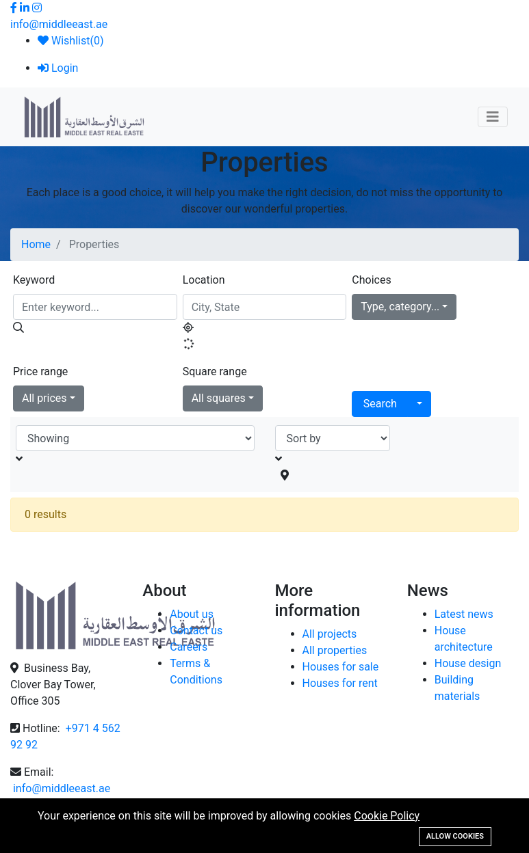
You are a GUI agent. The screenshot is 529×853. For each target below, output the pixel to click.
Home (36, 244)
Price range (40, 371)
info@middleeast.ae (58, 24)
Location (204, 279)
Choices (371, 279)
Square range (215, 371)
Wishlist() (70, 40)
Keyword (34, 279)
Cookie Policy (387, 815)
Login (58, 68)
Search (380, 403)
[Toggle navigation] (493, 117)
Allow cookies (455, 836)
